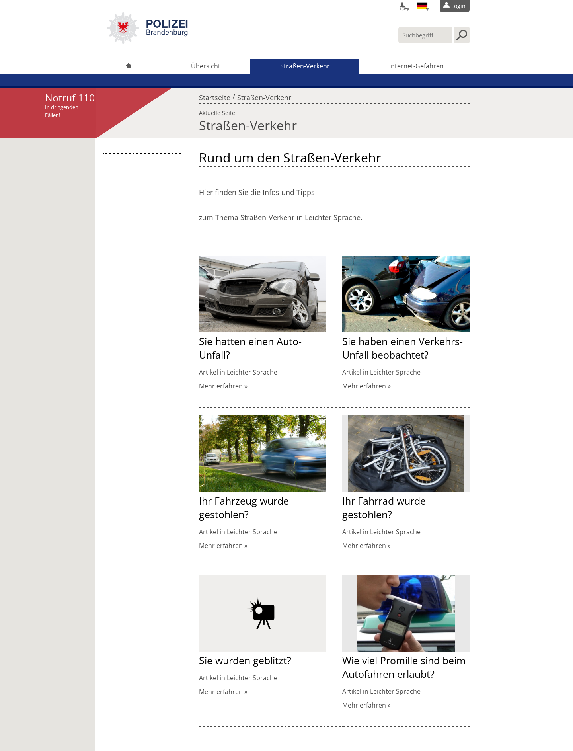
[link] (147, 41)
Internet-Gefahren (416, 66)
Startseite (214, 95)
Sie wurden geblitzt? (245, 660)
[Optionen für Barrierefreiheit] (403, 6)
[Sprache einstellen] (422, 6)
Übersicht (205, 66)
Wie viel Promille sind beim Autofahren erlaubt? (404, 667)
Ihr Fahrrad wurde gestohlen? (384, 507)
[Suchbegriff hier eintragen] (425, 35)
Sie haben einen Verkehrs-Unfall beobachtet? (402, 347)
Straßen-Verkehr (305, 66)
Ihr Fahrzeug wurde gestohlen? (244, 507)
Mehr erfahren (221, 386)
